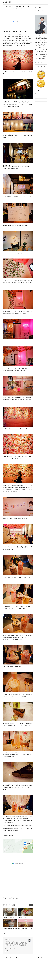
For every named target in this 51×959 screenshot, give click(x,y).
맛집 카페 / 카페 (19, 8)
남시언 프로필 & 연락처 (39, 10)
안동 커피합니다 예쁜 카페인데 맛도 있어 (18, 7)
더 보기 (30, 905)
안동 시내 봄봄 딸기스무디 (23, 917)
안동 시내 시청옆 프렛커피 (8, 917)
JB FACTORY (45, 957)
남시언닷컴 (7, 939)
